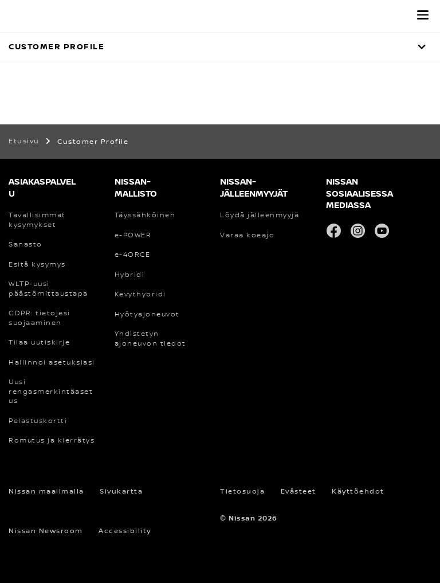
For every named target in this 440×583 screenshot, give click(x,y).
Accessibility (125, 531)
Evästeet (298, 491)
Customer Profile (56, 47)
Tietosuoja (242, 491)
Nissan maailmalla (46, 491)
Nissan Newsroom (46, 531)
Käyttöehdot (358, 491)
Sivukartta (121, 491)
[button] (423, 15)
